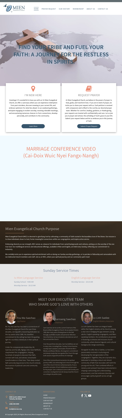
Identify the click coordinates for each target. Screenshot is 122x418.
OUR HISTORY (48, 401)
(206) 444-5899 (14, 404)
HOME (45, 395)
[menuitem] (36, 9)
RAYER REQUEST (49, 398)
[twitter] (86, 396)
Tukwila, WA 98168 (15, 399)
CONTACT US (47, 409)
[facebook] (82, 396)
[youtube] (89, 396)
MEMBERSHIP (48, 403)
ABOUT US (46, 406)
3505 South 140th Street (17, 397)
